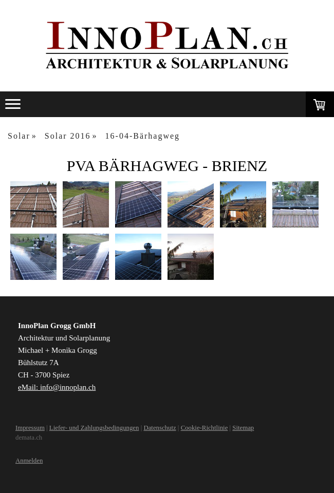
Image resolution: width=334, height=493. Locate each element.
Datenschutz (159, 427)
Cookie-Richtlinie (204, 427)
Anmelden (29, 460)
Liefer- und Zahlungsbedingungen (94, 427)
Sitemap (243, 427)
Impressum (30, 427)
